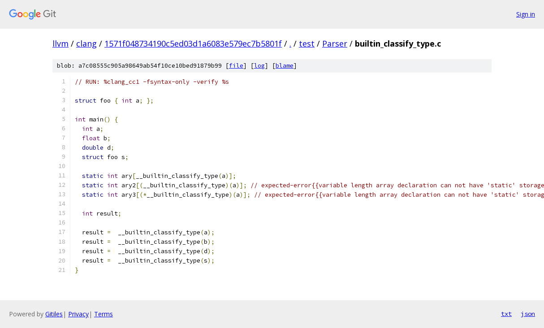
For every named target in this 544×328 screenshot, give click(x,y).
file (236, 65)
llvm (60, 43)
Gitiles (54, 314)
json (528, 314)
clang (86, 43)
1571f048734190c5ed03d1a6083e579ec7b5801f (193, 43)
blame (285, 65)
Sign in (525, 14)
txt (506, 314)
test (307, 43)
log (259, 65)
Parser (334, 43)
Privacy (78, 314)
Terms (103, 314)
